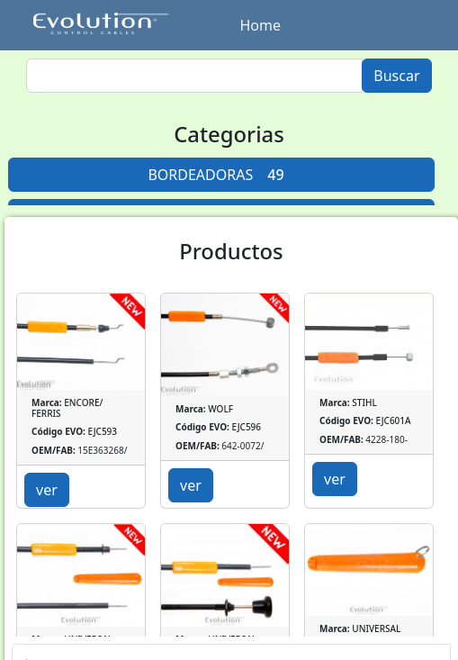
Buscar (396, 76)
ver (47, 490)
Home (261, 25)
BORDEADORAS (221, 175)
